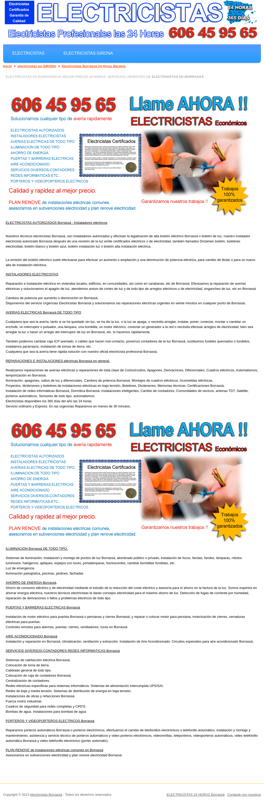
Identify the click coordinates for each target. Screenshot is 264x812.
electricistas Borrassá (46, 795)
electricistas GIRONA (88, 53)
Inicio (7, 66)
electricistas (28, 53)
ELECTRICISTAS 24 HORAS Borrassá (196, 795)
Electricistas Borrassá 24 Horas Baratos (94, 66)
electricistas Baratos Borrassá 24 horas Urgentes (73, 64)
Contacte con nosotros (244, 795)
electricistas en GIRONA (37, 66)
